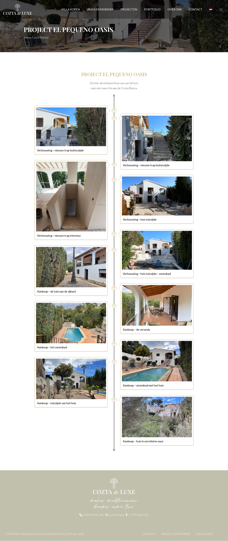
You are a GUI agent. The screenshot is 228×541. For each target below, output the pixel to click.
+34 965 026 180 (93, 515)
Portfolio (152, 9)
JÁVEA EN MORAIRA (100, 9)
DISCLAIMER (204, 534)
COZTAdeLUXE (139, 515)
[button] (125, 138)
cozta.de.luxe (116, 515)
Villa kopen (71, 9)
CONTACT (195, 9)
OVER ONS (175, 9)
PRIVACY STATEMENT (176, 534)
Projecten (128, 9)
